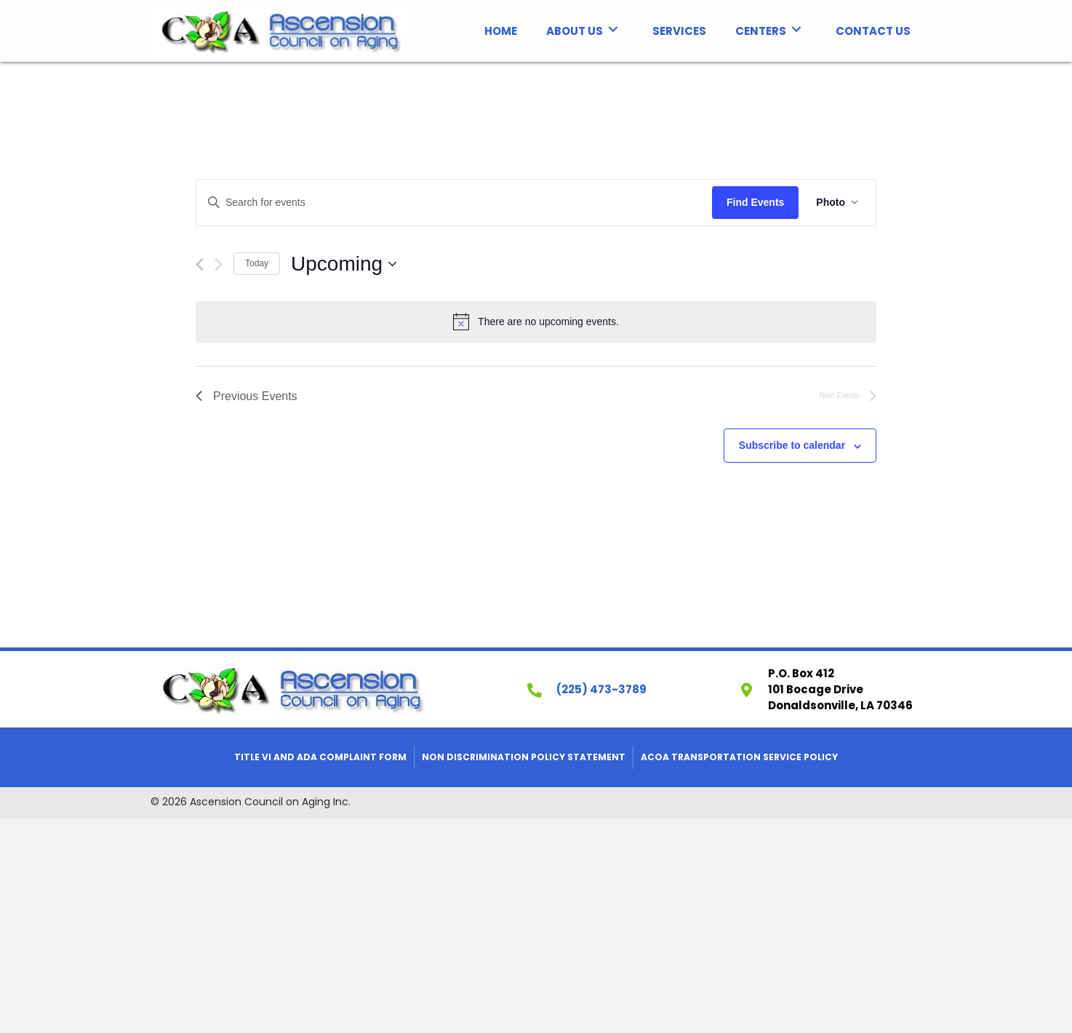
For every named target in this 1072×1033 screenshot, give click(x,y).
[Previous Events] (200, 264)
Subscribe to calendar (792, 445)
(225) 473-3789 (601, 689)
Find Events (755, 202)
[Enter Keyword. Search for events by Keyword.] (454, 203)
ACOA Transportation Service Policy (739, 757)
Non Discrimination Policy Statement (523, 757)
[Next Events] (219, 264)
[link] (500, 29)
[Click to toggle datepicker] (343, 264)
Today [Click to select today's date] (256, 263)
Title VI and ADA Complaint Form (320, 757)
